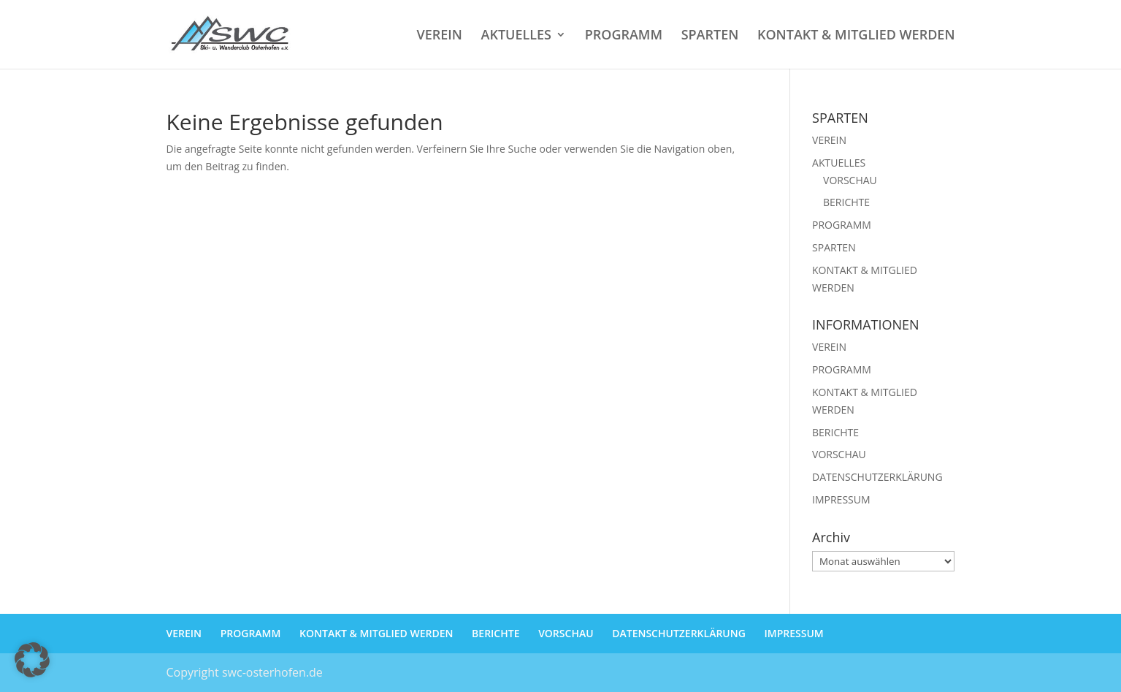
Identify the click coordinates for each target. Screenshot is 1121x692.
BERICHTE (846, 202)
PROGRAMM (623, 36)
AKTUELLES (516, 36)
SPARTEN (710, 36)
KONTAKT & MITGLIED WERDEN (856, 36)
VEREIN (439, 36)
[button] (32, 660)
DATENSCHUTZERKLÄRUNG (877, 477)
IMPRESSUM (841, 499)
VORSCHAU (850, 180)
